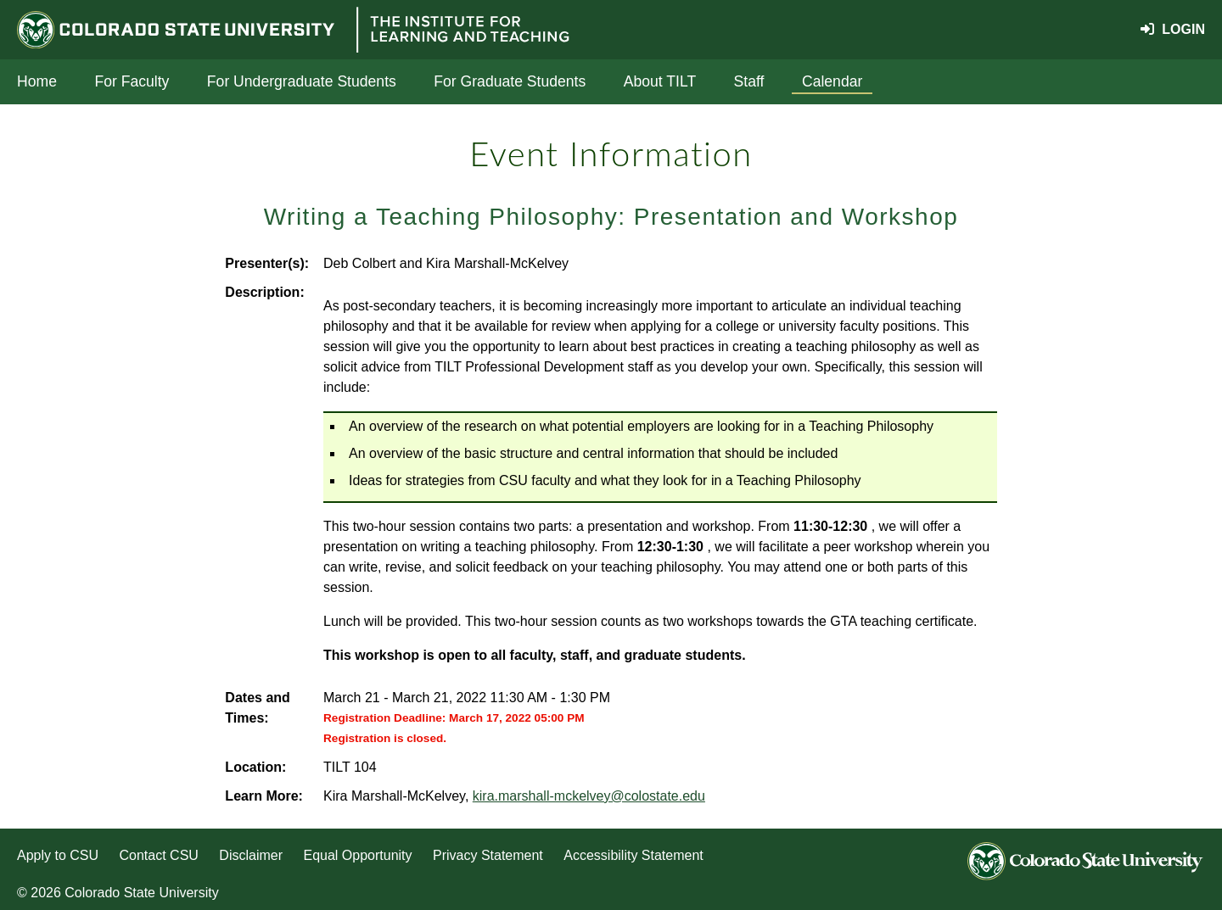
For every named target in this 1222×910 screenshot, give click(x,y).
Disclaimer (251, 855)
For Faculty (131, 81)
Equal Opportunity (357, 855)
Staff (749, 81)
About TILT (660, 81)
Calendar (832, 81)
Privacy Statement (488, 855)
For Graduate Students (510, 81)
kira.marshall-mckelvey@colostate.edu (589, 796)
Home (37, 81)
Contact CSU (159, 855)
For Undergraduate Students (301, 81)
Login (1173, 29)
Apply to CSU (57, 855)
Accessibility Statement (633, 855)
